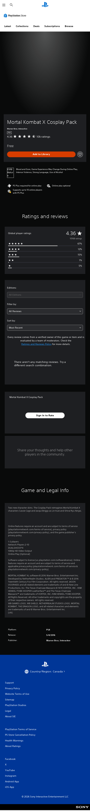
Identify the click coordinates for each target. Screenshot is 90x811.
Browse (69, 26)
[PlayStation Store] (16, 15)
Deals (36, 26)
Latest (7, 26)
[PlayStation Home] (45, 5)
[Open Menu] (4, 5)
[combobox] (45, 295)
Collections (22, 26)
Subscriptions (52, 26)
